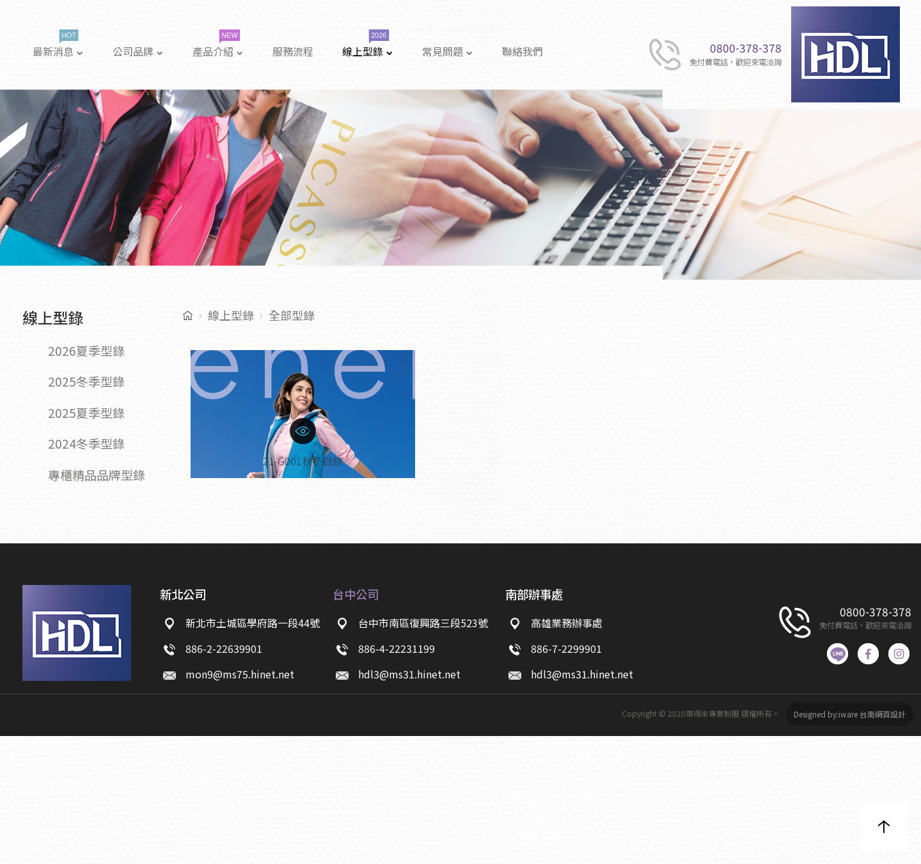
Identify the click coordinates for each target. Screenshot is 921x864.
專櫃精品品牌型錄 (96, 474)
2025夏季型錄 (86, 412)
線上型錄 (231, 315)
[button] (884, 827)
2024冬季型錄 (86, 443)
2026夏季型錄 (86, 350)
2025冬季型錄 (86, 381)
